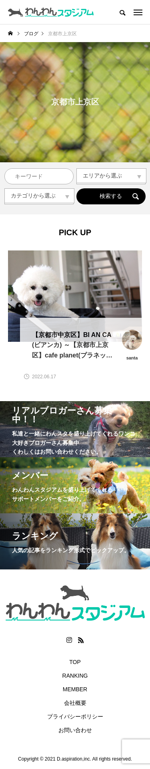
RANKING (75, 675)
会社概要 (75, 703)
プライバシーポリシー (75, 716)
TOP (75, 662)
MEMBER (75, 689)
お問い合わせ (75, 730)
